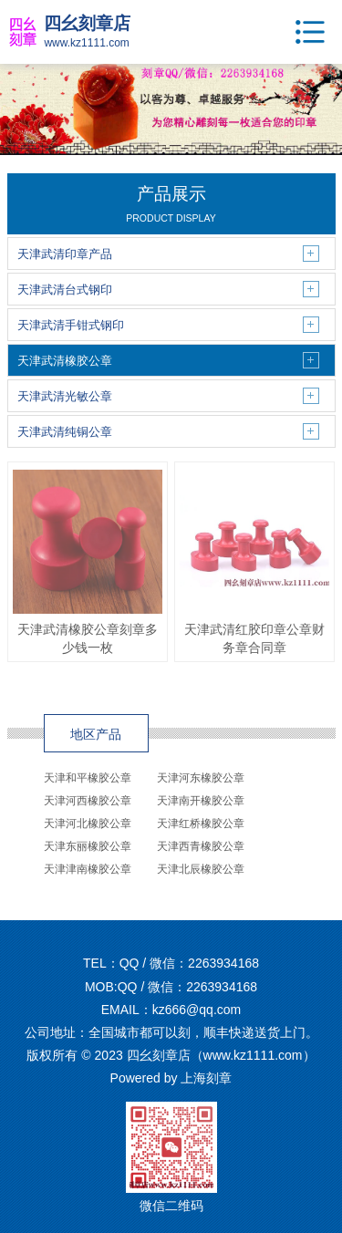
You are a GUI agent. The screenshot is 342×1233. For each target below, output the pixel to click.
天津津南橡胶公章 (87, 869)
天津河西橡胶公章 (87, 800)
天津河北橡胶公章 (87, 823)
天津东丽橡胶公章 (87, 846)
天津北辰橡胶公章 (200, 869)
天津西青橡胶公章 (200, 846)
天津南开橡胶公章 (200, 800)
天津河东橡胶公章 (200, 778)
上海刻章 (206, 1078)
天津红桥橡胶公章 (200, 823)
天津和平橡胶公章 (87, 778)
